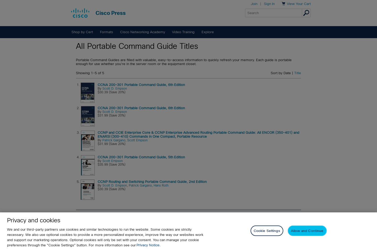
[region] (188, 231)
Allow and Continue (307, 231)
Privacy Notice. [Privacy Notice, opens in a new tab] (148, 245)
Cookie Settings (267, 231)
